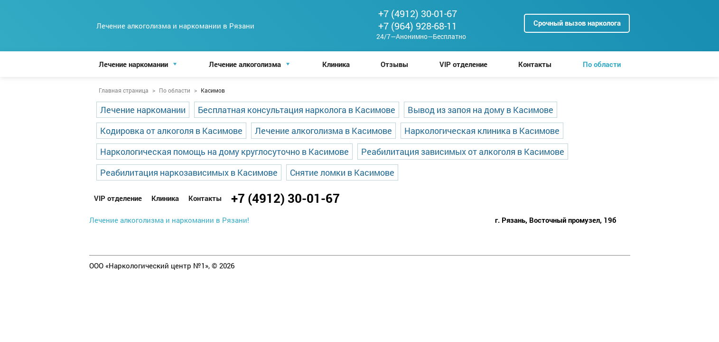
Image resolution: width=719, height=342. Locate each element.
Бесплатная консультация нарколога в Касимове (296, 109)
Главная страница (124, 90)
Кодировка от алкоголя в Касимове (171, 130)
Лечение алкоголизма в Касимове (323, 130)
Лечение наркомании (133, 64)
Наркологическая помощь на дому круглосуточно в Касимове (224, 151)
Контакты (534, 64)
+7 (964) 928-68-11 (417, 25)
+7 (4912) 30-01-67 (417, 13)
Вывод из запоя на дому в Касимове (480, 109)
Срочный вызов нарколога (577, 23)
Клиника (336, 64)
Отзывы (394, 64)
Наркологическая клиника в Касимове (482, 130)
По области (602, 64)
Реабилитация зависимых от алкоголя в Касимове (462, 151)
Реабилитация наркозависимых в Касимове (189, 172)
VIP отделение (463, 64)
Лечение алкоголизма (245, 64)
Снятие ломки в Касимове (342, 172)
